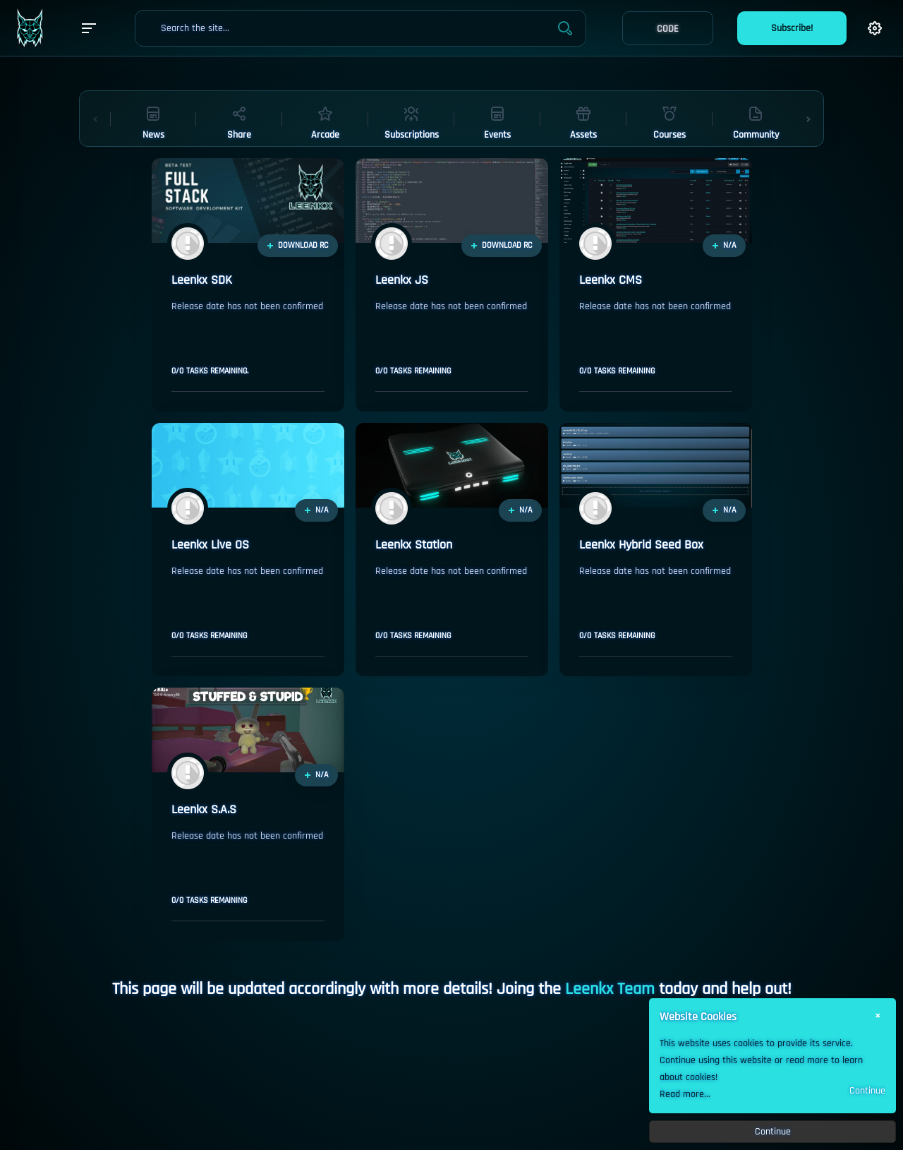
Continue (867, 1091)
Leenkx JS (401, 280)
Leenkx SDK (201, 280)
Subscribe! (792, 28)
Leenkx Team (610, 989)
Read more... (685, 1094)
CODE (668, 29)
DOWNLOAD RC (297, 245)
